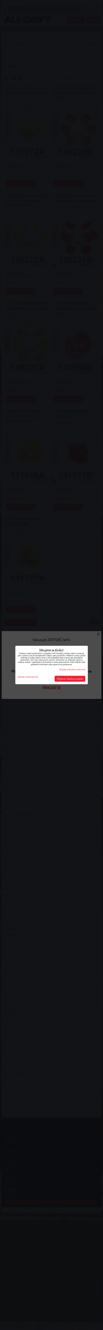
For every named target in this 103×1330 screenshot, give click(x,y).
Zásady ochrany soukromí (72, 669)
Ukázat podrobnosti (28, 676)
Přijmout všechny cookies (70, 678)
